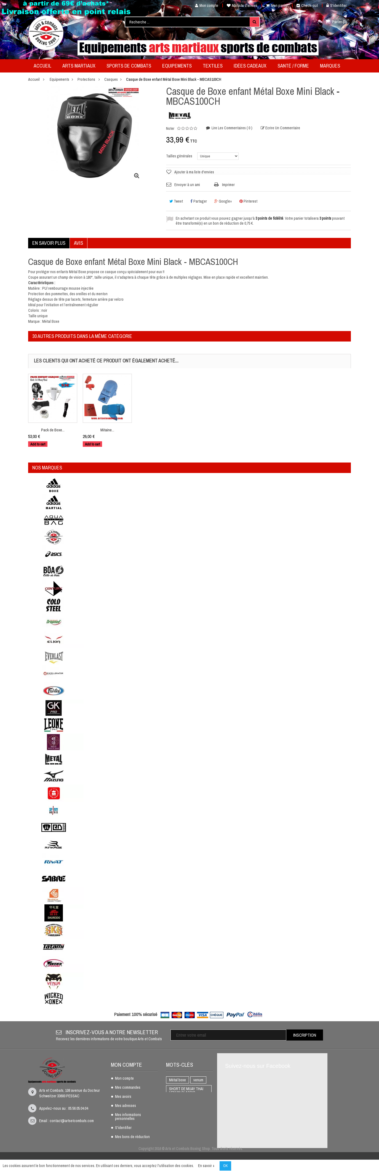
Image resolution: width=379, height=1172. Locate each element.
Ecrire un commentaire (282, 128)
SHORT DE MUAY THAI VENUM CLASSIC (186, 1090)
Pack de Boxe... (107, 430)
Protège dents (180, 1101)
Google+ (223, 201)
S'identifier (336, 5)
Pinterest (248, 201)
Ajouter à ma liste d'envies (194, 172)
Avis (78, 243)
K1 (195, 1110)
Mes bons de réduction (132, 1137)
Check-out (307, 5)
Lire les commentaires (231, 128)
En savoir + (206, 1165)
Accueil (34, 79)
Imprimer (228, 184)
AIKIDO (174, 1136)
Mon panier (277, 5)
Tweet (176, 201)
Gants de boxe (180, 1127)
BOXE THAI (177, 1110)
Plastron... (52, 430)
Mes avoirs (123, 1097)
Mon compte (204, 5)
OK (225, 1165)
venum (198, 1079)
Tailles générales (179, 156)
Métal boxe (177, 1079)
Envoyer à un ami (187, 184)
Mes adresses (125, 1106)
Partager (198, 201)
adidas (192, 1136)
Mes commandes (127, 1087)
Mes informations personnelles (128, 1117)
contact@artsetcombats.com (72, 1120)
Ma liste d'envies (242, 5)
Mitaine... (162, 430)
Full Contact (178, 1119)
